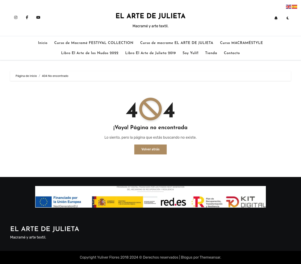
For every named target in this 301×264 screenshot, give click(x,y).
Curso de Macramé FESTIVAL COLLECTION (93, 43)
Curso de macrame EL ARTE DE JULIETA (176, 43)
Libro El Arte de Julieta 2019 (150, 53)
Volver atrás (150, 149)
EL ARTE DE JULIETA (151, 16)
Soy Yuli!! (190, 53)
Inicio (43, 43)
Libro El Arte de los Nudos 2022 (90, 53)
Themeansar (210, 257)
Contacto (232, 53)
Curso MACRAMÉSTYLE (241, 43)
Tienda (211, 53)
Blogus (186, 257)
